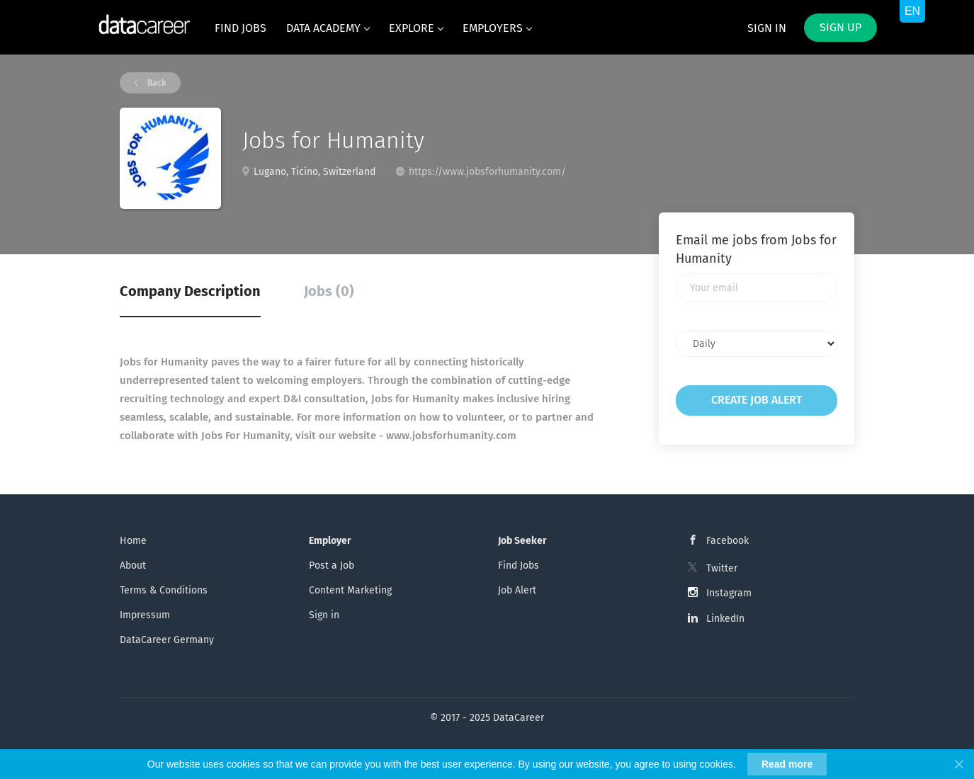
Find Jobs (518, 565)
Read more (786, 764)
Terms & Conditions (164, 590)
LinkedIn (725, 619)
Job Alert (517, 590)
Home (133, 541)
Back (155, 83)
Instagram (729, 593)
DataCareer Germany (167, 640)
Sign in (766, 28)
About (133, 565)
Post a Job (331, 565)
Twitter (721, 568)
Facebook (727, 541)
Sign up (840, 27)
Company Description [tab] (190, 291)
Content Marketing (350, 590)
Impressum (145, 615)
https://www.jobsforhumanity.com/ (487, 172)
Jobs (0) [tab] (329, 291)
